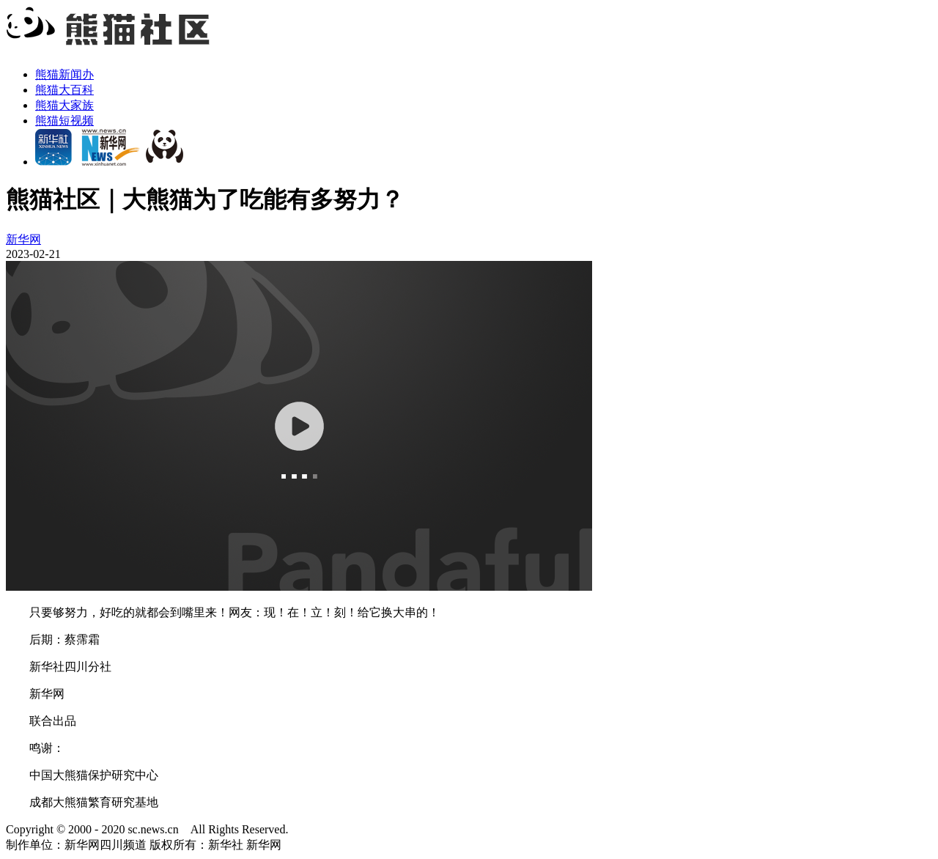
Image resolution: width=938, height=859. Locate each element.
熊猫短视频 (64, 120)
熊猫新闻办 (64, 74)
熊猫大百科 (64, 90)
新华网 (23, 239)
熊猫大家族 (64, 105)
